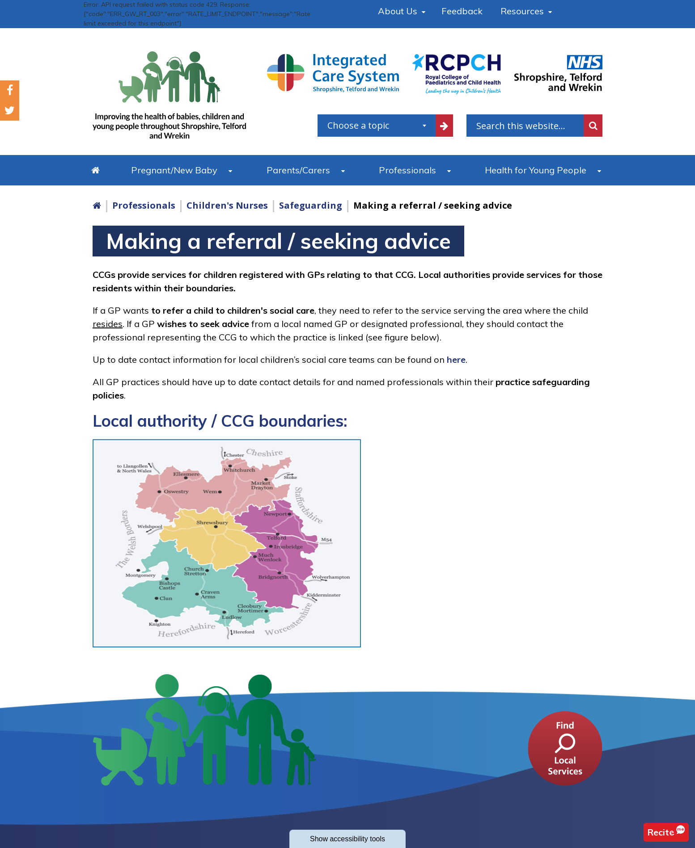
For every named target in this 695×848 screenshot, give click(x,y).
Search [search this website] (593, 125)
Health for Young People (535, 170)
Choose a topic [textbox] (358, 125)
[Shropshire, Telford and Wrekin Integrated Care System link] (333, 73)
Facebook (10, 90)
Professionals (407, 170)
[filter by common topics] (444, 125)
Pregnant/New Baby (174, 170)
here (456, 359)
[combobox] (377, 125)
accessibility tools (347, 839)
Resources (522, 11)
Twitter (9, 110)
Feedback (462, 11)
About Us (397, 11)
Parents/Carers (298, 170)
